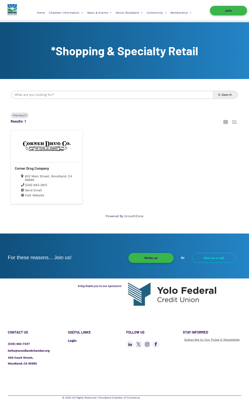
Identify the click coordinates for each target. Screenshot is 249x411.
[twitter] (138, 345)
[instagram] (147, 345)
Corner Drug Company (32, 168)
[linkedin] (130, 345)
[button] (226, 122)
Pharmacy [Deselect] (19, 115)
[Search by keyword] (112, 94)
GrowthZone (133, 216)
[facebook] (156, 345)
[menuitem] (41, 12)
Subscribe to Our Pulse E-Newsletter (212, 340)
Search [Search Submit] (225, 95)
